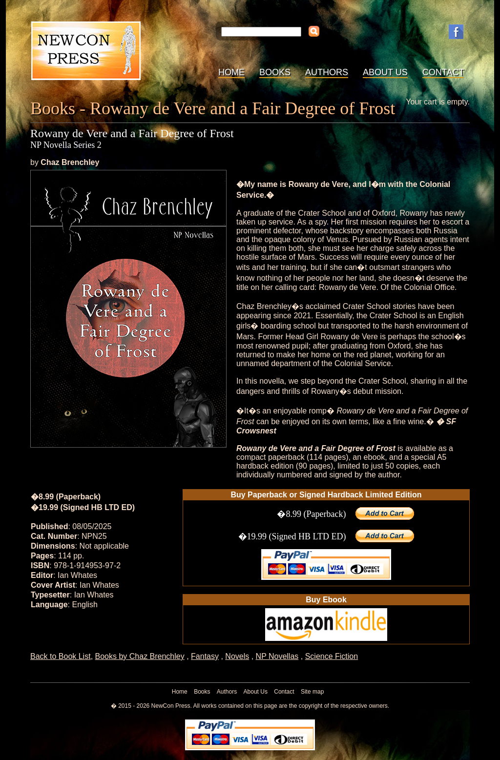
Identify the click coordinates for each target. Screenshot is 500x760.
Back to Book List (60, 656)
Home (231, 72)
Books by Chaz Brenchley (140, 656)
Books (275, 72)
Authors (326, 72)
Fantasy (205, 656)
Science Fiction (331, 656)
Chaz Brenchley (70, 162)
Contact (443, 72)
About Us (385, 72)
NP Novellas (277, 656)
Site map (312, 691)
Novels (237, 656)
